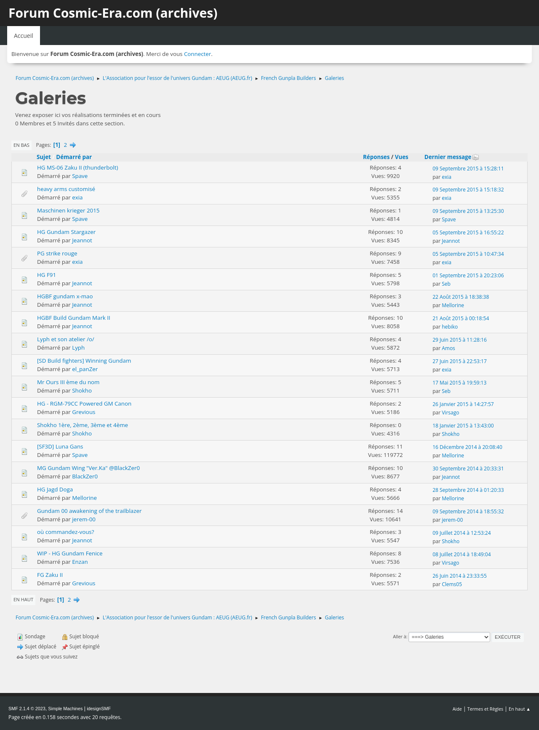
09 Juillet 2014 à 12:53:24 (461, 532)
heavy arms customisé (66, 189)
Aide (457, 709)
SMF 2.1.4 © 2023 (26, 708)
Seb (446, 283)
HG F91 (46, 275)
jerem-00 (84, 519)
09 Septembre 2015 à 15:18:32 (468, 189)
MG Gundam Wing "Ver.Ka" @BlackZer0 (88, 468)
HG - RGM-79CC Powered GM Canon (84, 403)
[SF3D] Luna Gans (60, 446)
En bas (21, 145)
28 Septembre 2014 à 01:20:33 (468, 490)
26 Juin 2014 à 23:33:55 (459, 575)
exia (446, 177)
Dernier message (451, 157)
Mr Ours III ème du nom (68, 382)
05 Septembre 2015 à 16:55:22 (468, 232)
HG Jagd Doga (55, 489)
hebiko (450, 326)
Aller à (399, 636)
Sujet (44, 157)
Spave (80, 176)
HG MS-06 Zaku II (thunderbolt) (77, 167)
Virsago (450, 412)
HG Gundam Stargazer (66, 232)
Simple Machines (65, 708)
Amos (448, 348)
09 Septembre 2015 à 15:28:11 (468, 168)
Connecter (197, 54)
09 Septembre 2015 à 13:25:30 (468, 211)
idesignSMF (99, 708)
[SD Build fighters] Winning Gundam (84, 360)
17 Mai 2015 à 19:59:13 (459, 382)
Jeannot (82, 240)
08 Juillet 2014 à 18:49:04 (461, 554)
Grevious (83, 412)
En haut (23, 599)
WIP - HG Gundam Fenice (69, 553)
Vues (401, 157)
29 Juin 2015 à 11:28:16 (459, 339)
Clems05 (452, 584)
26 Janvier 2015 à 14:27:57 (463, 404)
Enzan (80, 561)
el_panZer (85, 369)
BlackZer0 (85, 476)
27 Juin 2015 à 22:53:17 (459, 361)
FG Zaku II (50, 575)
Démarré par (74, 157)
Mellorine (453, 305)
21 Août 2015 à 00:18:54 (460, 318)
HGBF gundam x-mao (65, 296)
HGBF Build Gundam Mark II (73, 317)
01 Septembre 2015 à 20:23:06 (468, 275)
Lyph (78, 347)
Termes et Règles (485, 709)
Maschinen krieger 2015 (68, 210)
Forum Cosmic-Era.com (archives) (112, 12)
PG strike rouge (57, 253)
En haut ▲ (520, 709)
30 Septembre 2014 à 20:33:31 (468, 468)
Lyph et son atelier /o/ (65, 339)
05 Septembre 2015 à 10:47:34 (468, 253)
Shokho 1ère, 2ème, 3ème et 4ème (82, 425)
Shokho (82, 390)
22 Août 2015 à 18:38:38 (460, 296)
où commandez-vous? (65, 532)
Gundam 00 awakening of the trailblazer (89, 511)
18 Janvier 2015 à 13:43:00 (463, 425)
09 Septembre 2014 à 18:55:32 (468, 511)
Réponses (376, 157)
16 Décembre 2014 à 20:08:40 (467, 447)
